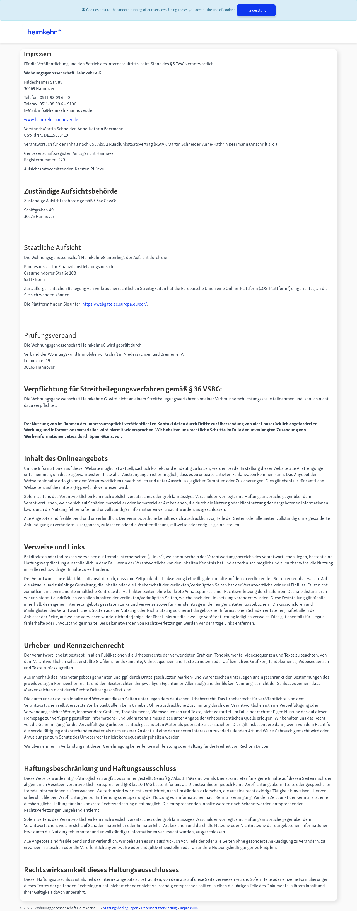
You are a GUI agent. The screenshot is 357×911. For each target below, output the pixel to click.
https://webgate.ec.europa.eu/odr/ (114, 304)
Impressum (189, 907)
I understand (256, 10)
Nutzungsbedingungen (120, 907)
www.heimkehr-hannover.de (51, 119)
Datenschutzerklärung (159, 907)
